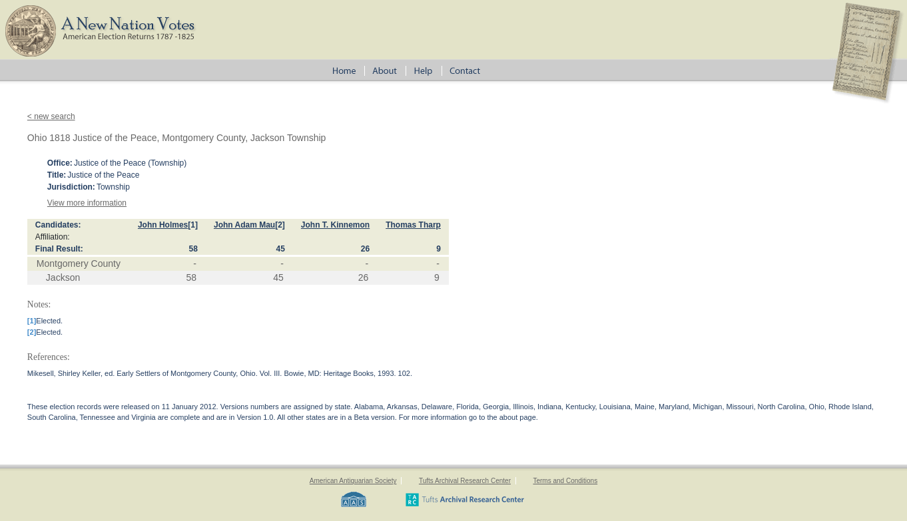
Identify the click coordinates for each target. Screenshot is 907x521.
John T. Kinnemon (335, 225)
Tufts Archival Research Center (465, 480)
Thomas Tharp (413, 225)
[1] (193, 225)
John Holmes (163, 225)
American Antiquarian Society (353, 480)
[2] (280, 225)
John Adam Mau (244, 225)
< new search (51, 116)
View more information (87, 203)
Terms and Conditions (565, 480)
